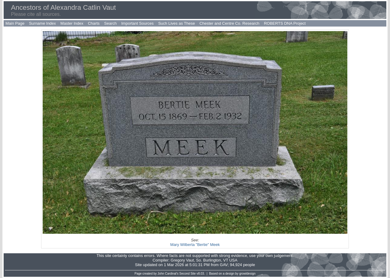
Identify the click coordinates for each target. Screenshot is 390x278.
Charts (93, 23)
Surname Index (42, 23)
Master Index (71, 23)
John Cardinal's (168, 273)
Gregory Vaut (182, 260)
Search (110, 23)
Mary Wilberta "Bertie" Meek (195, 244)
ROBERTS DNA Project (285, 23)
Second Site (187, 273)
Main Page (14, 23)
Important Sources (137, 23)
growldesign (247, 273)
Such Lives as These (176, 23)
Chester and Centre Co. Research (230, 23)
